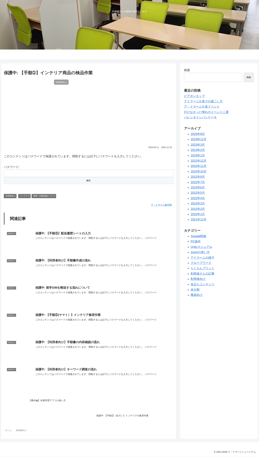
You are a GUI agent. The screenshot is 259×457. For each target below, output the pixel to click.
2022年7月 (198, 182)
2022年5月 (198, 192)
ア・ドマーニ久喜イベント (202, 106)
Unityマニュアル (201, 247)
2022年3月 (198, 203)
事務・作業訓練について (44, 196)
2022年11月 (198, 166)
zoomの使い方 (200, 252)
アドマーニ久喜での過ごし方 (203, 101)
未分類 (195, 289)
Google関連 (198, 236)
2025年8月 (198, 134)
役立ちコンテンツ (202, 284)
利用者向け (11, 196)
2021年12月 (198, 219)
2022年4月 (198, 198)
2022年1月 (198, 214)
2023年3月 (198, 144)
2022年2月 (198, 209)
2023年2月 (198, 150)
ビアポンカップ (194, 96)
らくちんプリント (202, 268)
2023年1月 (198, 155)
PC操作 (196, 241)
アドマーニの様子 (202, 257)
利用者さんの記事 (202, 273)
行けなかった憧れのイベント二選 (206, 112)
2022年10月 (198, 171)
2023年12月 (198, 139)
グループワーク (201, 263)
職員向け (197, 295)
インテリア (25, 196)
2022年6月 (198, 187)
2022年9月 (198, 176)
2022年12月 (198, 160)
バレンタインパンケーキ (200, 117)
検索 (187, 70)
